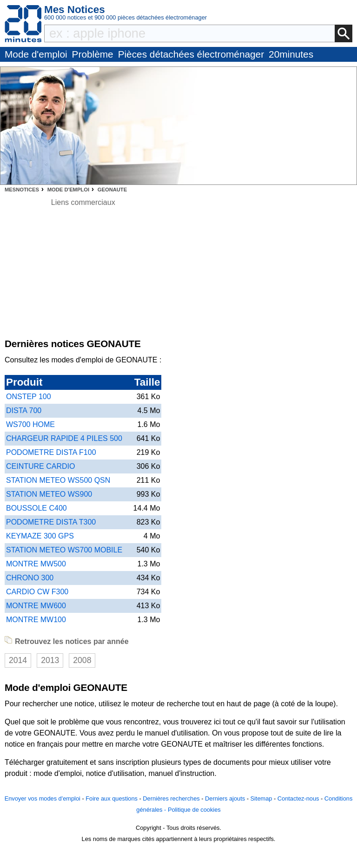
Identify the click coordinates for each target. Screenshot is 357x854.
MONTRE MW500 (36, 564)
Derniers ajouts (225, 798)
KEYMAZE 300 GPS (40, 536)
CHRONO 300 (29, 578)
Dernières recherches (171, 798)
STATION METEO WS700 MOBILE (64, 550)
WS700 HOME (30, 424)
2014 (18, 660)
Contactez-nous (298, 798)
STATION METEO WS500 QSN (58, 480)
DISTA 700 (23, 410)
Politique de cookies (194, 809)
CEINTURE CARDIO (40, 466)
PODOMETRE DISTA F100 (51, 452)
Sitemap (261, 798)
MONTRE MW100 (36, 620)
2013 (50, 660)
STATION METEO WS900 (49, 494)
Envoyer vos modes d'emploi (42, 798)
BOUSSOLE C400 (36, 508)
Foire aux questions (112, 798)
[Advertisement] (83, 273)
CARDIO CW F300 (37, 592)
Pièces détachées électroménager (191, 54)
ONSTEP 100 (28, 397)
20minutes (291, 54)
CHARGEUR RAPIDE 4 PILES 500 (64, 438)
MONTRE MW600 (36, 606)
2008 (82, 660)
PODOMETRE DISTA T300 (51, 522)
